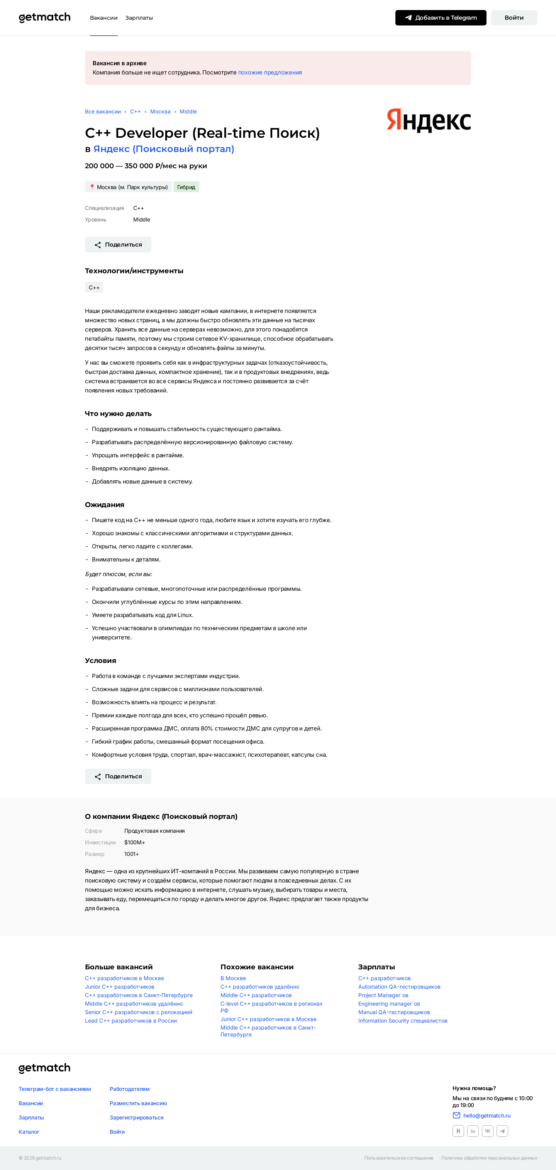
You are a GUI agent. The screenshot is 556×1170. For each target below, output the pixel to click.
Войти (514, 17)
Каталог (29, 1131)
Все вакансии (103, 111)
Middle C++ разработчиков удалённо (134, 1003)
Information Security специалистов (403, 1020)
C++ (135, 111)
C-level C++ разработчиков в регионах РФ (271, 1007)
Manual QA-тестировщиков (394, 1012)
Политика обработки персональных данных (489, 1158)
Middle (188, 111)
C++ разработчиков (384, 978)
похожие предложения (270, 72)
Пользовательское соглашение (399, 1158)
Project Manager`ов (383, 995)
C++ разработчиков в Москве (124, 978)
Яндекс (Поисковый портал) (163, 148)
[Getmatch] (44, 17)
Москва (160, 111)
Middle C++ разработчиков (256, 995)
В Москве (233, 978)
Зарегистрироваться (137, 1117)
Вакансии (104, 17)
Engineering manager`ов (389, 1003)
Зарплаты (139, 17)
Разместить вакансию (138, 1103)
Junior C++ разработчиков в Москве (268, 1019)
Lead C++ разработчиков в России (131, 1020)
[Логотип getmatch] (44, 1068)
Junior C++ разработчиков (119, 986)
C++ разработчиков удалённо (259, 986)
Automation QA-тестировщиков (399, 986)
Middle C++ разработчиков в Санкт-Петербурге (268, 1031)
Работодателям (130, 1088)
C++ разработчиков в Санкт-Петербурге (139, 995)
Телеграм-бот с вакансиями (55, 1088)
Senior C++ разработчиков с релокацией (138, 1012)
